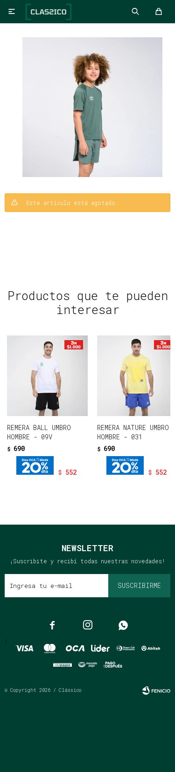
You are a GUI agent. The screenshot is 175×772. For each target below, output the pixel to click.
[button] (68, 488)
